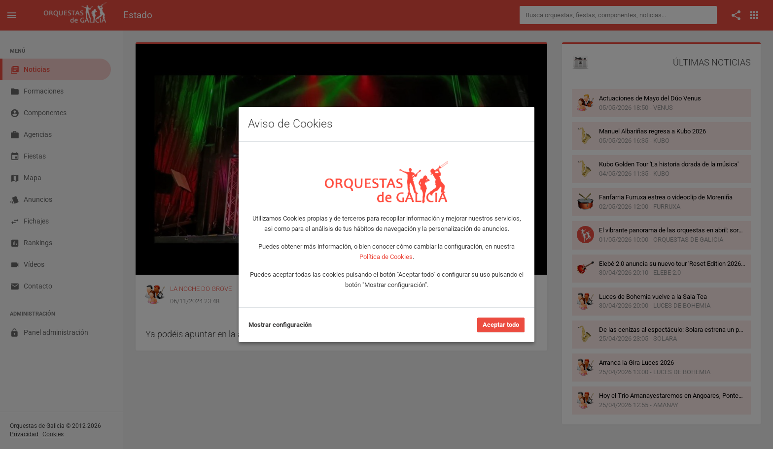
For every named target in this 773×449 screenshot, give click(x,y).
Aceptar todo (501, 324)
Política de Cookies (386, 256)
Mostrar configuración (280, 324)
